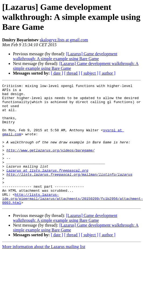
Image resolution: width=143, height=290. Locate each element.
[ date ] (57, 73)
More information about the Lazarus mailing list (43, 271)
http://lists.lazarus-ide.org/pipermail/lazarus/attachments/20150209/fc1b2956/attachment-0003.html (72, 222)
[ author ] (107, 73)
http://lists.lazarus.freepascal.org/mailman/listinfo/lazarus (69, 192)
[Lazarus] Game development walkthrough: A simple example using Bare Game (65, 56)
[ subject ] (89, 73)
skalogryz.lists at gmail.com (64, 40)
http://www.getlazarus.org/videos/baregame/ (50, 163)
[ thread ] (72, 73)
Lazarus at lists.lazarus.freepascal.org (47, 188)
